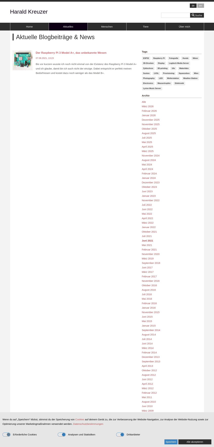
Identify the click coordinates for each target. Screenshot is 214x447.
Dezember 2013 (151, 357)
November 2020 (151, 254)
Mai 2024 (147, 164)
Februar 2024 (149, 173)
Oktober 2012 (149, 370)
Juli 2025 (147, 137)
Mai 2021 (147, 245)
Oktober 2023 (149, 186)
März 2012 (148, 388)
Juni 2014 (147, 343)
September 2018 (151, 263)
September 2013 (151, 361)
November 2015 (151, 312)
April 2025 (147, 146)
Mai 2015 (147, 321)
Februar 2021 (149, 249)
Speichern (171, 442)
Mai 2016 (147, 298)
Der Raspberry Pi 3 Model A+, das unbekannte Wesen (71, 52)
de (193, 5)
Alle (144, 101)
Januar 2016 (149, 307)
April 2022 (147, 218)
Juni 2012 (147, 379)
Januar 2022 (149, 227)
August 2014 (149, 334)
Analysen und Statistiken (76, 435)
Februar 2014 (149, 352)
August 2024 (149, 160)
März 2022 (148, 222)
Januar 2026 (149, 115)
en (200, 5)
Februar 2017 (149, 276)
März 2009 (148, 410)
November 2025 (151, 124)
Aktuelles (68, 26)
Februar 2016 (149, 303)
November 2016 (151, 280)
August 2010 (149, 401)
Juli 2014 (147, 339)
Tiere (146, 26)
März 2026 (148, 106)
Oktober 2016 (149, 285)
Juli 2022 (147, 204)
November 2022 (151, 200)
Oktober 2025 (149, 128)
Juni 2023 (147, 191)
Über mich (184, 26)
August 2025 (149, 133)
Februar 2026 (149, 110)
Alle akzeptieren (195, 442)
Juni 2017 (147, 267)
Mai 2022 (147, 213)
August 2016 (149, 289)
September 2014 (151, 330)
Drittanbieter (128, 435)
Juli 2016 (147, 294)
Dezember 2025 (151, 119)
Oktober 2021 (149, 231)
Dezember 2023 (151, 182)
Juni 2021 (147, 240)
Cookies (79, 419)
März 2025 (148, 151)
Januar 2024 (149, 178)
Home (29, 26)
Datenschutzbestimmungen (88, 423)
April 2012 (147, 383)
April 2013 (147, 365)
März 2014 (148, 348)
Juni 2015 (147, 316)
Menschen (107, 26)
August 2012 (149, 374)
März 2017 (148, 271)
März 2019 (148, 258)
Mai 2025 (147, 142)
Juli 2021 (147, 236)
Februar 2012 (149, 392)
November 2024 (151, 155)
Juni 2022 (147, 209)
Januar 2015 (149, 325)
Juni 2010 (147, 406)
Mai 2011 (147, 397)
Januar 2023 (149, 195)
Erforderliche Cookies (19, 435)
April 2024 (147, 169)
